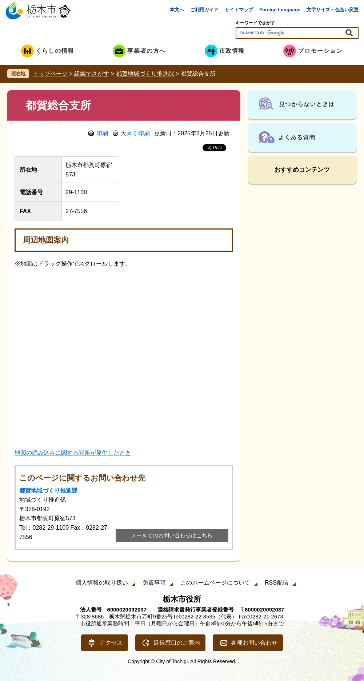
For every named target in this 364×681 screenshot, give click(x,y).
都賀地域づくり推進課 (145, 74)
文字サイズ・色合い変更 (333, 9)
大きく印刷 (135, 133)
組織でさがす (91, 74)
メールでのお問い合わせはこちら (172, 535)
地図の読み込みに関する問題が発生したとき (73, 453)
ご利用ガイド (204, 9)
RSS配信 (276, 583)
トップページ (50, 74)
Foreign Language (279, 9)
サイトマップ (239, 9)
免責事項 (154, 583)
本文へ (177, 9)
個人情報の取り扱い (102, 583)
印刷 (102, 133)
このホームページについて (215, 583)
